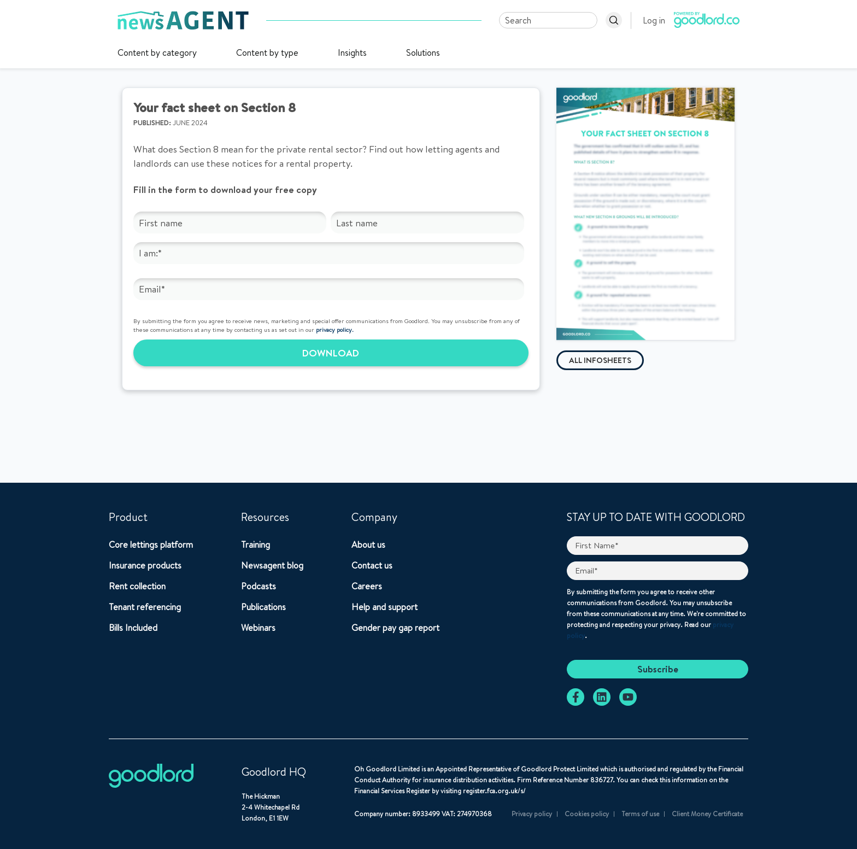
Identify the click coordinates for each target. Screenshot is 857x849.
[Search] (548, 20)
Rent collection (137, 586)
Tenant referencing (145, 607)
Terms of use (640, 813)
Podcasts (258, 586)
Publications (263, 607)
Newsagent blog (272, 565)
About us (368, 544)
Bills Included (133, 628)
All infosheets (600, 360)
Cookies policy (587, 813)
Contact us (371, 565)
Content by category (157, 52)
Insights (352, 52)
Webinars (258, 628)
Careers (366, 586)
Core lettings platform (151, 544)
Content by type (267, 52)
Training (255, 544)
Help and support (384, 607)
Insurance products (145, 565)
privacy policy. (335, 329)
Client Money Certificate (707, 813)
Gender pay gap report (395, 628)
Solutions (423, 52)
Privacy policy (532, 813)
